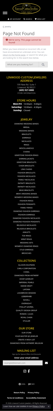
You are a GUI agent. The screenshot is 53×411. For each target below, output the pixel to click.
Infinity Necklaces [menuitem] (26, 186)
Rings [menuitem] (26, 144)
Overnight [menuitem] (26, 303)
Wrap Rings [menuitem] (26, 239)
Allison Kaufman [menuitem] (26, 265)
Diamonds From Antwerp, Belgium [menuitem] (26, 343)
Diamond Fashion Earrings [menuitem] (26, 211)
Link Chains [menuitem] (26, 169)
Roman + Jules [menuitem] (26, 314)
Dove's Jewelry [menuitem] (26, 279)
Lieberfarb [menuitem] (26, 296)
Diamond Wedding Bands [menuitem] (26, 123)
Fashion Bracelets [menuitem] (26, 172)
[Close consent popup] (48, 406)
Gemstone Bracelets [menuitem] (26, 162)
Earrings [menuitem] (26, 137)
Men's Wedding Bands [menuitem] (26, 193)
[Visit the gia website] (22, 384)
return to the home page (14, 55)
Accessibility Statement (36, 398)
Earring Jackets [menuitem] (26, 158)
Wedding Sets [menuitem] (26, 242)
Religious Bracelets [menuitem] (26, 228)
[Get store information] (26, 93)
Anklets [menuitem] (26, 232)
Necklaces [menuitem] (26, 141)
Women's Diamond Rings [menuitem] (26, 246)
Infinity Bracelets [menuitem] (26, 183)
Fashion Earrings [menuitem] (26, 214)
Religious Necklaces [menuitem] (26, 225)
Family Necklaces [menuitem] (26, 179)
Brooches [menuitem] (26, 253)
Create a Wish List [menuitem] (26, 339)
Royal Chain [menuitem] (26, 317)
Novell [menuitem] (26, 300)
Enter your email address (26, 357)
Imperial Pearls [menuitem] (26, 282)
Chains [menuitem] (26, 151)
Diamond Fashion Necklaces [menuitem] (26, 218)
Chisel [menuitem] (26, 272)
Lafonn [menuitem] (26, 289)
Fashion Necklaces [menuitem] (26, 176)
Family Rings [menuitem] (27, 207)
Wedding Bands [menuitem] (26, 130)
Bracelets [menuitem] (26, 134)
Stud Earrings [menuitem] (26, 249)
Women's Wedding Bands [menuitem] (26, 197)
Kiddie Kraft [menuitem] (26, 286)
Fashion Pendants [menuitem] (26, 204)
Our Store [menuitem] (26, 332)
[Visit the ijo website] (31, 384)
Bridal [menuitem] (26, 127)
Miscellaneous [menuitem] (26, 148)
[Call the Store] (26, 90)
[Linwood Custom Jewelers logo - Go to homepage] (27, 8)
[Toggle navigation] (5, 13)
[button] (14, 19)
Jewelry (8, 26)
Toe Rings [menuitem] (26, 235)
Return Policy (19, 392)
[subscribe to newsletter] (46, 363)
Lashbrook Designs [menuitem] (26, 293)
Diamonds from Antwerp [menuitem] (26, 275)
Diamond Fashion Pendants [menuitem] (26, 221)
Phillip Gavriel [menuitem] (26, 307)
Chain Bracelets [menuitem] (26, 165)
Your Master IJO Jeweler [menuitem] (26, 336)
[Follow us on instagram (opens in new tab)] (24, 371)
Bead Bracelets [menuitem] (26, 190)
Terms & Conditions (15, 398)
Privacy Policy (33, 392)
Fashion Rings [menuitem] (26, 200)
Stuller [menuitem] (26, 321)
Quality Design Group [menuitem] (26, 310)
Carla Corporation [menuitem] (26, 268)
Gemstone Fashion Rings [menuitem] (26, 155)
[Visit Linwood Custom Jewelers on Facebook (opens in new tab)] (29, 371)
